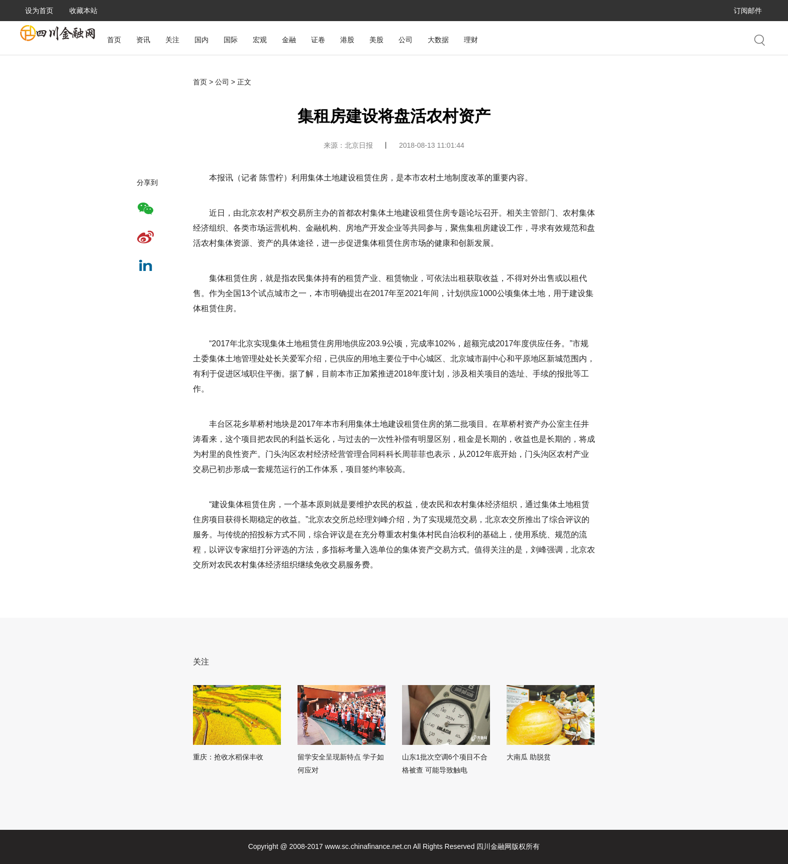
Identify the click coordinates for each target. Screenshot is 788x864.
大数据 (438, 40)
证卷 (318, 40)
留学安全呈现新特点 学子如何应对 (341, 763)
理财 (471, 40)
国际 (231, 40)
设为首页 (39, 11)
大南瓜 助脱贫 (529, 757)
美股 (376, 40)
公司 (406, 40)
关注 (172, 40)
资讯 (143, 40)
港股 (347, 40)
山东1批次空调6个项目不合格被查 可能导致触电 (444, 763)
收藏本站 (83, 11)
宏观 (260, 40)
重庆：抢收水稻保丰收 (228, 757)
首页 (114, 40)
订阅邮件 (748, 11)
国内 (201, 40)
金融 (289, 40)
